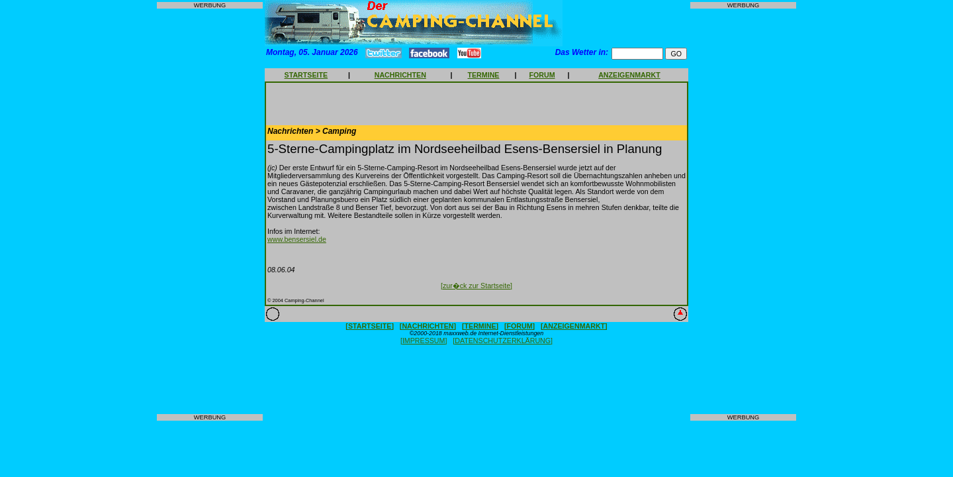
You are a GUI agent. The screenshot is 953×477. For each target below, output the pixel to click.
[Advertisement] (210, 211)
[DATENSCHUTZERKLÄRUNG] (503, 340)
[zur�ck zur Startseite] (476, 286)
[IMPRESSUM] (423, 340)
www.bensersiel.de (296, 239)
